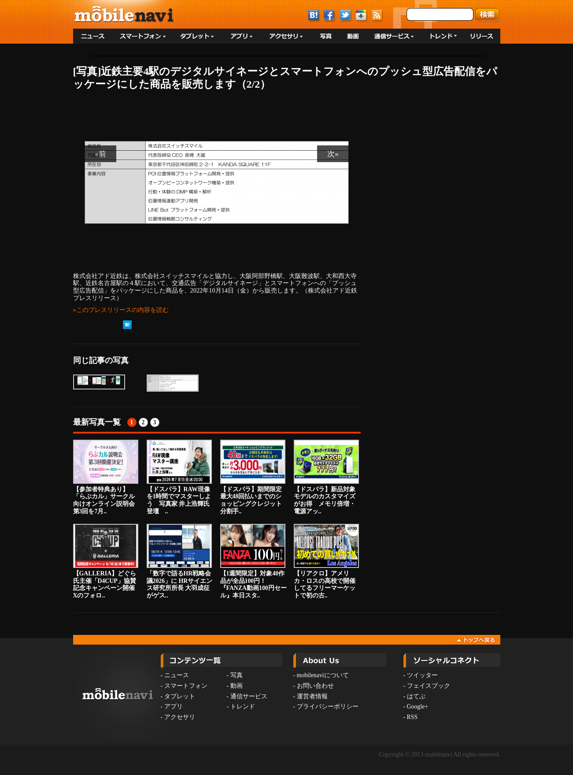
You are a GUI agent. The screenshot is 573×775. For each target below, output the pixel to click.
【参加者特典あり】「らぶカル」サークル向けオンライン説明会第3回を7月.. (105, 477)
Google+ (417, 706)
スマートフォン (185, 685)
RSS (412, 717)
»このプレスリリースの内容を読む (121, 309)
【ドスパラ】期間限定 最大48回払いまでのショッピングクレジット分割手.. (252, 477)
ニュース (176, 675)
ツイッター (422, 675)
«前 (100, 153)
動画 (236, 685)
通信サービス (248, 696)
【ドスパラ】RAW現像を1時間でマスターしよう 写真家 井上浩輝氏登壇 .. (179, 477)
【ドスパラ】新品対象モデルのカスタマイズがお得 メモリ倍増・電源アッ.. (326, 477)
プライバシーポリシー (328, 706)
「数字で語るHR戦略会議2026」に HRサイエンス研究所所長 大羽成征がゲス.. (180, 561)
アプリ (173, 706)
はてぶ (416, 696)
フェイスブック (428, 685)
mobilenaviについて (323, 675)
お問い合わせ (315, 685)
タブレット (179, 696)
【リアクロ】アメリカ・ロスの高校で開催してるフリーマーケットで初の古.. (326, 561)
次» (333, 153)
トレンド (242, 706)
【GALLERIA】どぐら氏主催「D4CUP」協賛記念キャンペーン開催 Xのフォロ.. (107, 561)
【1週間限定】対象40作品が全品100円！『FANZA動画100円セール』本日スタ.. (253, 561)
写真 (236, 675)
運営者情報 (312, 696)
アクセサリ (179, 717)
